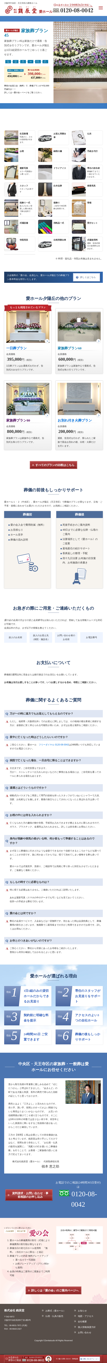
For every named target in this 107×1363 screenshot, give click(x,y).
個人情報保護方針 (86, 1327)
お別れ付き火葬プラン (75, 420)
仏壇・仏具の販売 (54, 1316)
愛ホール (28, 10)
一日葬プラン (16, 348)
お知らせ (82, 1311)
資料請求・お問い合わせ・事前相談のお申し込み (30, 1195)
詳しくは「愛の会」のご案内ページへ (55, 1290)
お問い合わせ (84, 1332)
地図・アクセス (85, 1316)
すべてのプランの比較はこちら (54, 465)
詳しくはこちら (88, 277)
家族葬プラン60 (70, 348)
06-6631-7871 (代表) (18, 1325)
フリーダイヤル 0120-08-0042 (54, 744)
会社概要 (82, 1321)
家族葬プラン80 (18, 420)
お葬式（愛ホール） (55, 1311)
